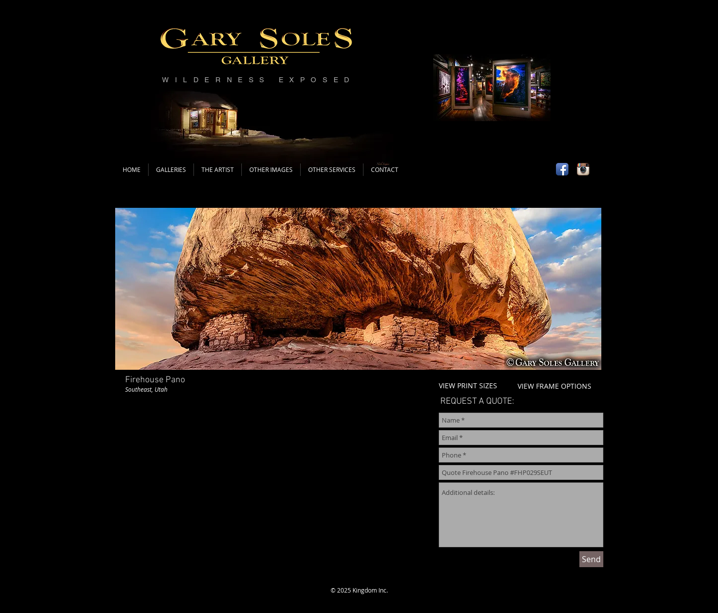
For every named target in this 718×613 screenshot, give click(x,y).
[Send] (591, 559)
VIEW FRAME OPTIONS (554, 386)
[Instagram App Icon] (583, 169)
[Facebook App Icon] (562, 169)
